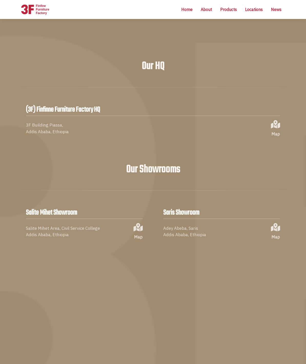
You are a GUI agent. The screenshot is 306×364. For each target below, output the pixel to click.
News (276, 9)
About (206, 9)
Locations (254, 9)
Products (228, 9)
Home (186, 9)
